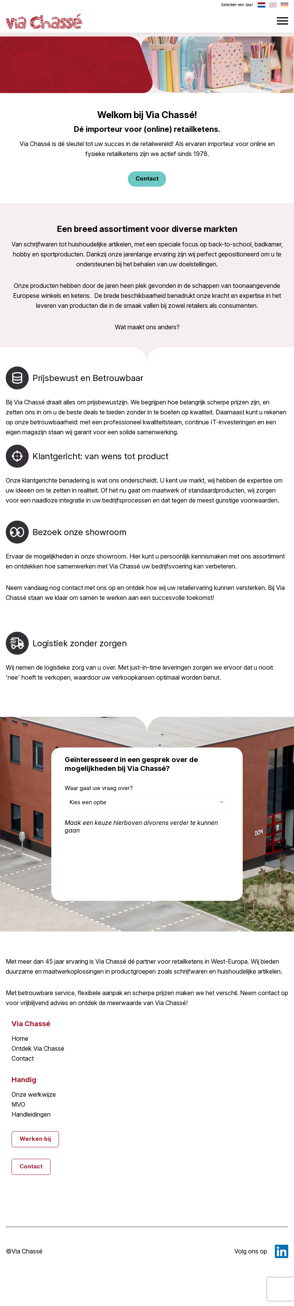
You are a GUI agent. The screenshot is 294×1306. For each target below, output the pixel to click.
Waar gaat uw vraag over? (99, 788)
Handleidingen (31, 1115)
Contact (22, 1059)
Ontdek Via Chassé (37, 1049)
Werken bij (35, 1138)
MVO (18, 1105)
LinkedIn (281, 1251)
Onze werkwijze (33, 1095)
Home (19, 1039)
